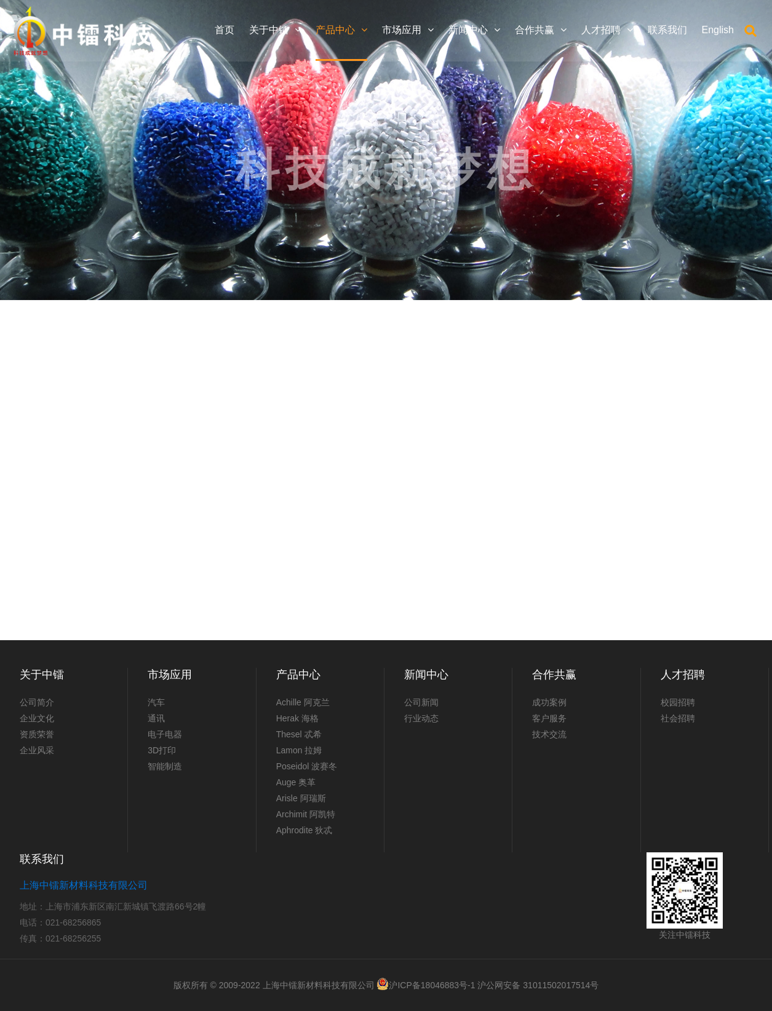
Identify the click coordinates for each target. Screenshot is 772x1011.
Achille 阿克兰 (303, 702)
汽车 (156, 702)
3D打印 (162, 750)
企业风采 (37, 750)
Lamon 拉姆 (299, 750)
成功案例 (549, 702)
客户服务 (549, 718)
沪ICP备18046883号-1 (432, 985)
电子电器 (165, 734)
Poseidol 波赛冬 (307, 766)
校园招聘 (678, 702)
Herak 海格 (297, 718)
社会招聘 (678, 718)
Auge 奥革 (296, 782)
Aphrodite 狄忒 (304, 830)
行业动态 (421, 718)
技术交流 (549, 734)
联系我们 (42, 859)
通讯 (156, 718)
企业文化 (37, 718)
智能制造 (165, 766)
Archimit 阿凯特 (305, 814)
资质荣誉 (37, 734)
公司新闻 (421, 702)
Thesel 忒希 (299, 734)
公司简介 (37, 702)
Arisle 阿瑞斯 (301, 798)
